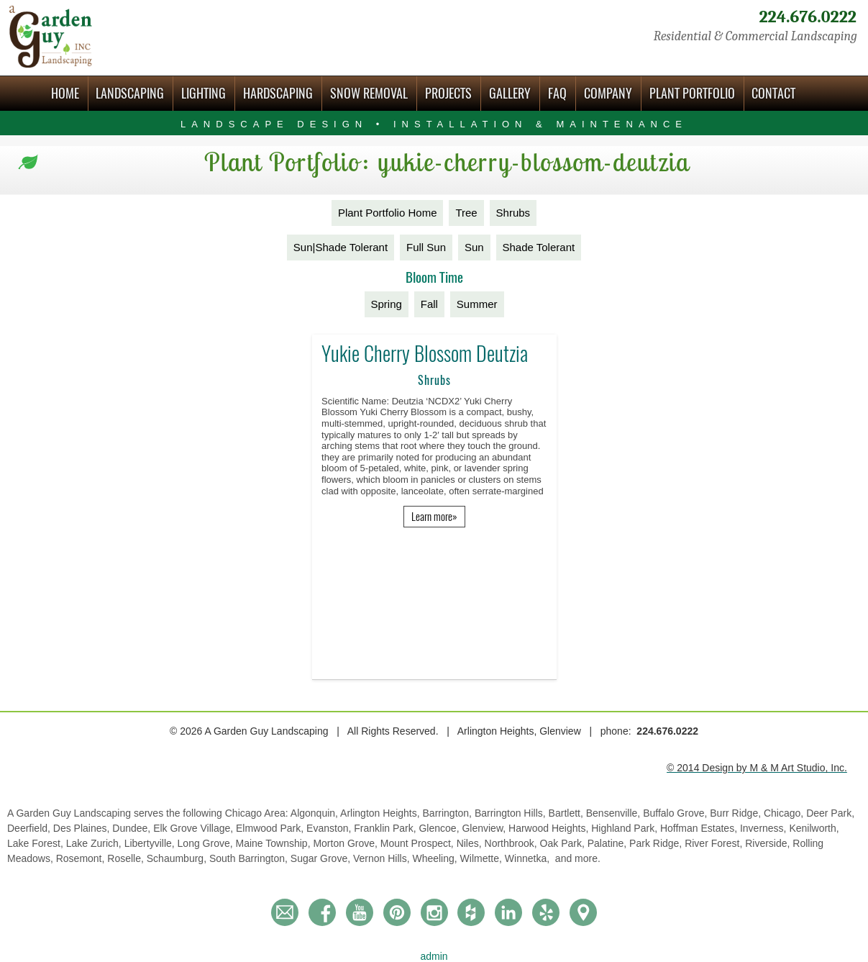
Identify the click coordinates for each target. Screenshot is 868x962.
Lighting (203, 93)
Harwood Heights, (549, 828)
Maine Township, (275, 843)
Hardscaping (278, 93)
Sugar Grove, (322, 858)
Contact (773, 93)
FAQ (557, 93)
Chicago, (785, 813)
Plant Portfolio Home (387, 213)
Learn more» (434, 516)
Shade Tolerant (539, 247)
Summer (477, 304)
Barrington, (449, 813)
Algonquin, (315, 813)
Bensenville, (614, 813)
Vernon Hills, (382, 858)
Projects (448, 93)
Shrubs (513, 213)
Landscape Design (434, 124)
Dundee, (132, 828)
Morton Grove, (346, 843)
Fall (429, 304)
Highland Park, (625, 828)
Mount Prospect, (418, 843)
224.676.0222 (807, 17)
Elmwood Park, (271, 828)
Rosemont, (82, 858)
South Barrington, (250, 858)
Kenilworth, (814, 828)
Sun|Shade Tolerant (340, 247)
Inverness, (764, 828)
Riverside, (768, 843)
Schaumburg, (178, 858)
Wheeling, (436, 858)
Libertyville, (151, 843)
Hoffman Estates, (700, 828)
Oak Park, (564, 843)
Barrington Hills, (512, 813)
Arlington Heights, (381, 813)
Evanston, (330, 828)
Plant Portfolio (692, 93)
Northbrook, (512, 843)
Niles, (471, 843)
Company (608, 93)
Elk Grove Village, (194, 828)
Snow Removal (369, 93)
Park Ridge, (657, 843)
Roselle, (126, 858)
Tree (466, 213)
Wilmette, (482, 858)
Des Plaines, (82, 828)
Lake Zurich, (95, 843)
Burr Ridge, (737, 813)
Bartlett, (567, 813)
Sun (474, 247)
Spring (386, 304)
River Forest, (715, 843)
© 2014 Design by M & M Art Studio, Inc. (757, 767)
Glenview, (485, 828)
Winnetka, (528, 858)
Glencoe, (440, 828)
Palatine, (608, 843)
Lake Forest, (36, 843)
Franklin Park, (386, 828)
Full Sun (426, 247)
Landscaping (130, 93)
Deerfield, (30, 828)
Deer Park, (830, 813)
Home (65, 93)
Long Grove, (207, 843)
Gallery (510, 93)
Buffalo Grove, (676, 813)
